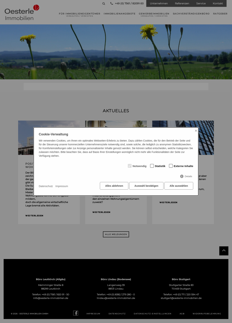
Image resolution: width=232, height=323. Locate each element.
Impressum (61, 186)
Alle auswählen (179, 186)
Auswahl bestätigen (146, 186)
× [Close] (196, 131)
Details (188, 177)
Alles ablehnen (113, 186)
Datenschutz (46, 186)
